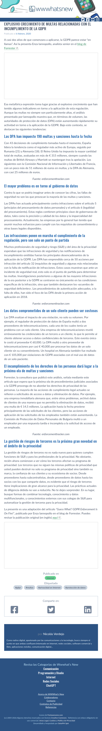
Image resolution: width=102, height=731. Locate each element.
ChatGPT (51, 685)
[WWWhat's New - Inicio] (51, 9)
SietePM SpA (63, 723)
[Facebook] (88, 19)
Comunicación (51, 669)
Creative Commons (59, 718)
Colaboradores (51, 697)
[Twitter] (83, 19)
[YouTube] (93, 19)
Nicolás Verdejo (53, 634)
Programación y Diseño (51, 673)
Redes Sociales (51, 681)
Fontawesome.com (55, 715)
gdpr (19, 587)
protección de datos (76, 587)
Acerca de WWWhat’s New (51, 694)
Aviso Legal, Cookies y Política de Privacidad (57, 720)
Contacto (51, 700)
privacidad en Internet (50, 587)
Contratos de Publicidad (51, 704)
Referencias (51, 707)
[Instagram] (98, 19)
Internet (50, 578)
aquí (55, 517)
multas (30, 587)
